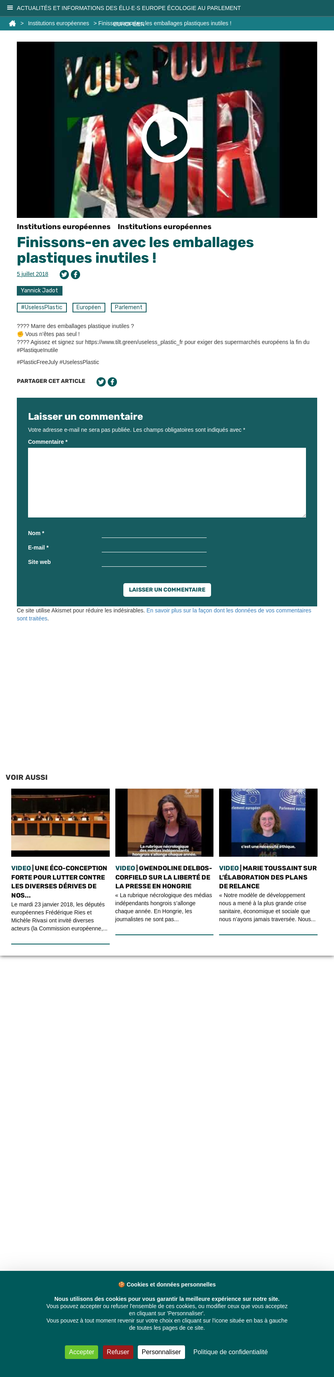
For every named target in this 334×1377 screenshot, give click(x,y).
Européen (88, 307)
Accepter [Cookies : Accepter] (81, 1352)
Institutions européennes (64, 226)
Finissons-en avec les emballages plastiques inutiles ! (135, 250)
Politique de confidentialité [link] (230, 1352)
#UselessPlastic (41, 307)
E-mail (38, 547)
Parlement (129, 307)
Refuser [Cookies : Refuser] (118, 1352)
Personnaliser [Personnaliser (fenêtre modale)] (161, 1352)
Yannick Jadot (39, 290)
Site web (39, 562)
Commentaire (48, 442)
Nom (36, 533)
